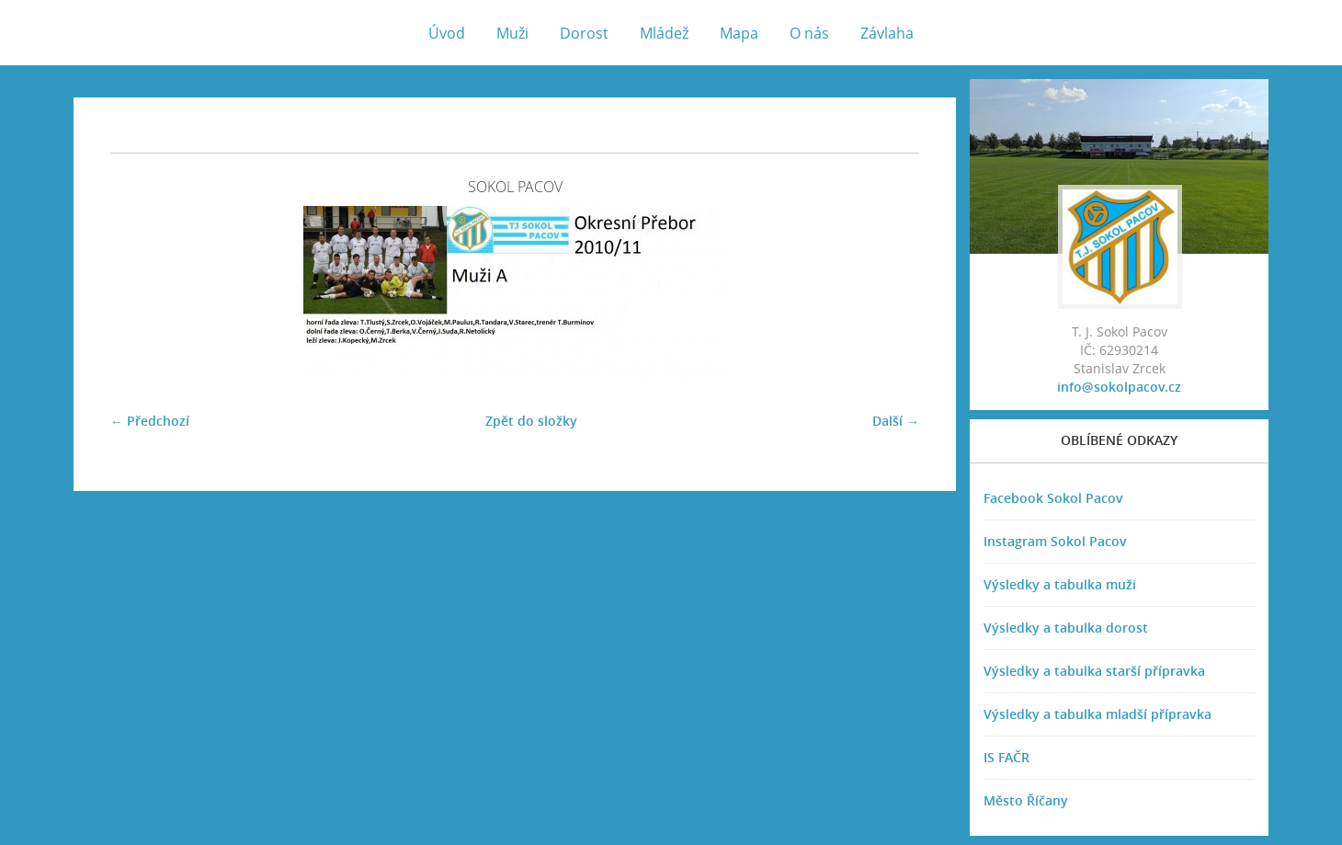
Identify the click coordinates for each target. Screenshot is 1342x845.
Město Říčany (1026, 800)
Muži (512, 33)
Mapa (739, 33)
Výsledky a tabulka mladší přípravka (1097, 714)
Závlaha (887, 33)
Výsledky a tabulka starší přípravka (1094, 670)
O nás (809, 33)
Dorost (584, 33)
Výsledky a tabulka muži (1060, 584)
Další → (895, 420)
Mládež (664, 33)
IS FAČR (1006, 757)
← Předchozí (149, 420)
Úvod (446, 33)
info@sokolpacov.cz (1119, 386)
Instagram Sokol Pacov (1055, 541)
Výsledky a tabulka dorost (1066, 627)
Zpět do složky (531, 420)
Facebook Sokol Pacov (1053, 498)
